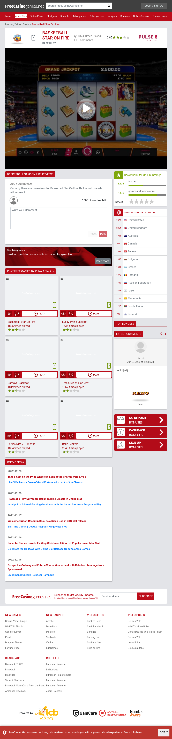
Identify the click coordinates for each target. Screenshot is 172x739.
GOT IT (164, 732)
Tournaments (160, 16)
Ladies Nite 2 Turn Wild (21, 444)
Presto (8, 640)
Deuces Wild (134, 623)
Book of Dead (94, 623)
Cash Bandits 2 (95, 629)
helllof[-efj (122, 370)
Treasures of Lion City (75, 383)
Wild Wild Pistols (14, 629)
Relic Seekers (70, 444)
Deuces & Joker (136, 650)
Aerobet (50, 623)
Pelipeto (50, 634)
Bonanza (91, 634)
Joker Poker (134, 645)
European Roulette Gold (58, 677)
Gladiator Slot (94, 645)
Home (9, 24)
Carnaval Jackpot (18, 383)
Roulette (65, 16)
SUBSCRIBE (146, 599)
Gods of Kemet (13, 634)
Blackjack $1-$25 (14, 666)
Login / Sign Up (154, 5)
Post (103, 233)
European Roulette (56, 666)
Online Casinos (141, 16)
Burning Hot (93, 640)
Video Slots (21, 16)
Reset (93, 233)
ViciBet (50, 645)
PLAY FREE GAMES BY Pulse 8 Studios (30, 271)
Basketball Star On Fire (21, 322)
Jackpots (112, 16)
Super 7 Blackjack (14, 683)
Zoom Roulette (54, 693)
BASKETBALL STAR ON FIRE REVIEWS (30, 174)
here (138, 732)
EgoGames (52, 650)
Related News (15, 462)
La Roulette (52, 672)
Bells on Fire (93, 650)
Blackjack (52, 16)
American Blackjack (15, 693)
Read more (102, 261)
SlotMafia (51, 640)
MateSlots (51, 629)
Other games (96, 16)
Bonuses (125, 16)
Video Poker (37, 16)
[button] (161, 334)
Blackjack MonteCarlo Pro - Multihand (25, 688)
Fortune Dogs (12, 650)
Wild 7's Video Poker (138, 629)
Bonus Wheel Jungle (16, 623)
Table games (79, 16)
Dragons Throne (13, 645)
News (8, 16)
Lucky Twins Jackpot (74, 322)
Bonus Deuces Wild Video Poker (145, 634)
